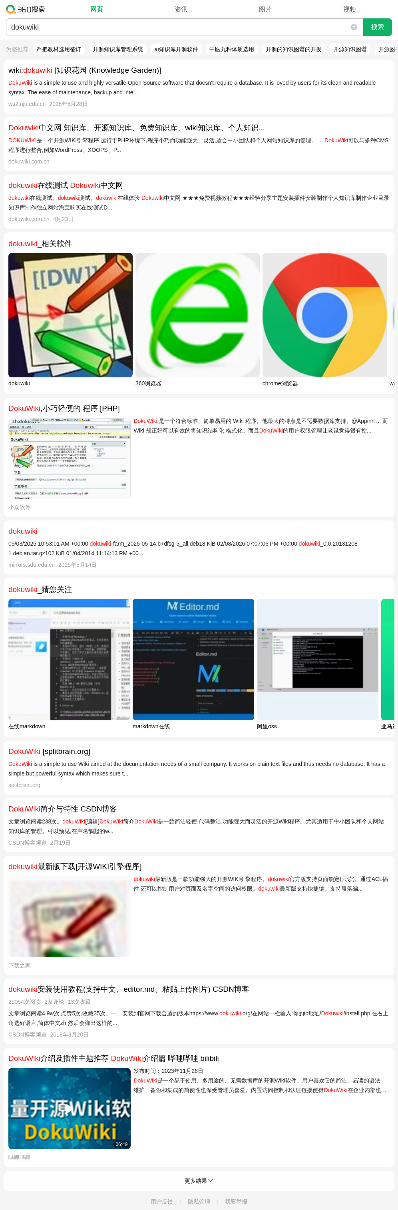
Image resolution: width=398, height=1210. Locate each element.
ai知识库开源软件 (176, 49)
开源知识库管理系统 (118, 49)
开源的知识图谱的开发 (294, 49)
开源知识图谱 (350, 49)
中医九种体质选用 (231, 49)
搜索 (377, 27)
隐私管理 (199, 1201)
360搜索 (27, 9)
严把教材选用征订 (58, 49)
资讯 (181, 9)
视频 (349, 9)
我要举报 (236, 1201)
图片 (265, 9)
